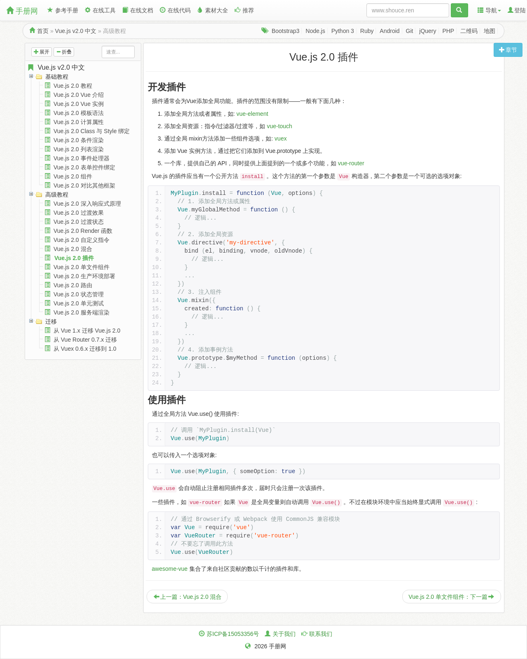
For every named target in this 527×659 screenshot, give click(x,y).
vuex (281, 138)
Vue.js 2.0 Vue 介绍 (79, 94)
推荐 (244, 10)
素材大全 (212, 10)
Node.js (315, 31)
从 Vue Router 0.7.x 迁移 (85, 339)
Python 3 (342, 31)
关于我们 (284, 634)
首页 (43, 31)
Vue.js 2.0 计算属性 (79, 122)
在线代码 (175, 10)
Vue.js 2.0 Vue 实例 (79, 104)
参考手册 (62, 10)
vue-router (351, 163)
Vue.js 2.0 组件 (73, 176)
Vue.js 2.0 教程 (73, 85)
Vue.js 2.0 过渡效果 (79, 212)
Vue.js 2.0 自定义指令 (82, 240)
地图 (489, 31)
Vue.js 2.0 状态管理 (79, 294)
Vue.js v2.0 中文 (76, 31)
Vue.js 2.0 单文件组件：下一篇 (451, 596)
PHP (448, 31)
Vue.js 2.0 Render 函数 (83, 230)
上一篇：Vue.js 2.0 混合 (188, 596)
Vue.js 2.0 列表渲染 (79, 149)
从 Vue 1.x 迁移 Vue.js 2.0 (87, 330)
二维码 (469, 31)
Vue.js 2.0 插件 (74, 258)
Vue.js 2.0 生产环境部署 (84, 276)
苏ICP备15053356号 (233, 634)
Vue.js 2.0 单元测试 (79, 303)
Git (409, 31)
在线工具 (100, 10)
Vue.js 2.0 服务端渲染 (82, 312)
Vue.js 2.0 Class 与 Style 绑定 (92, 131)
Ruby (367, 31)
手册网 (22, 11)
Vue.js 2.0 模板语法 (79, 113)
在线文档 (137, 10)
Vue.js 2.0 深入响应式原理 (87, 203)
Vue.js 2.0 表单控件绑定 (84, 167)
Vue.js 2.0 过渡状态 (79, 221)
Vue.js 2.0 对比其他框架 (84, 185)
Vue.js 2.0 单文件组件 (82, 267)
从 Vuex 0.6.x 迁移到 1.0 (85, 348)
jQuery (427, 31)
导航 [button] (489, 10)
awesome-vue (170, 568)
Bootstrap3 (286, 31)
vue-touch (279, 126)
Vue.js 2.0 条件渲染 (79, 140)
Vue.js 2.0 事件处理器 (82, 158)
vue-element (252, 113)
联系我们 (320, 634)
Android (389, 31)
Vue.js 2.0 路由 (73, 285)
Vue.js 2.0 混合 (73, 249)
